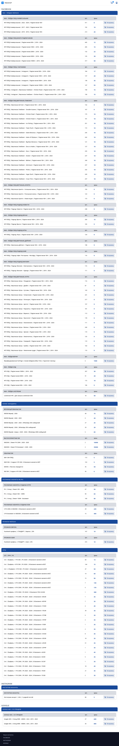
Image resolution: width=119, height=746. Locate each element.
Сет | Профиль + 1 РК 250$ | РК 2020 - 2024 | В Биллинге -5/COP (24, 661)
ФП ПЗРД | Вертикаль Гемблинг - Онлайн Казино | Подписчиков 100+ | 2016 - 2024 (31, 109)
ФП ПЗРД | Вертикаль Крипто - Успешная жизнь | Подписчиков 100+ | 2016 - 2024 (31, 189)
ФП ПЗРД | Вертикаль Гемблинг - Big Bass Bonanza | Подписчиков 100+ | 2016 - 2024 (31, 142)
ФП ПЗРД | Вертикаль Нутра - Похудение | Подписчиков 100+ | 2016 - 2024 (28, 281)
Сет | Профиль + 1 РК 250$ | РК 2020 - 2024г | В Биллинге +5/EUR (25, 629)
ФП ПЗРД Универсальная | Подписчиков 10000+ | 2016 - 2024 (24, 61)
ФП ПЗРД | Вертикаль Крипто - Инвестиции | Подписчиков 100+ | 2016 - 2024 (29, 198)
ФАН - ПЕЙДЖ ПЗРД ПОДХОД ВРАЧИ (15, 215)
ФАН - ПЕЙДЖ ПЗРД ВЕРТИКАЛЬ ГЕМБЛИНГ (18, 100)
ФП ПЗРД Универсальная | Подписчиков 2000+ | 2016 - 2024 (23, 51)
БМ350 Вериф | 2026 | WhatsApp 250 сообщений (20, 427)
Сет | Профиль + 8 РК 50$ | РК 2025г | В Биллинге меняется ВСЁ (25, 564)
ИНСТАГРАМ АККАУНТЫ (11, 693)
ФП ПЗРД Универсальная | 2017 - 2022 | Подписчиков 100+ (23, 27)
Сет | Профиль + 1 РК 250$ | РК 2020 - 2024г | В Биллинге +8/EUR (25, 597)
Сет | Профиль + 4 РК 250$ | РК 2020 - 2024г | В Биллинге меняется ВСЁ (27, 587)
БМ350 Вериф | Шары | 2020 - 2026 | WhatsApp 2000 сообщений (25, 432)
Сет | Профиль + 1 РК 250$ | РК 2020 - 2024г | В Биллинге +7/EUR (25, 610)
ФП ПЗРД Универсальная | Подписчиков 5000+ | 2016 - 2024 (23, 56)
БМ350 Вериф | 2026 (10, 413)
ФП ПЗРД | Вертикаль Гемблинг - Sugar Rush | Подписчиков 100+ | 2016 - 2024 (29, 174)
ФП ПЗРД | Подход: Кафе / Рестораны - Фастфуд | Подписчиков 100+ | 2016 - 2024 (30, 255)
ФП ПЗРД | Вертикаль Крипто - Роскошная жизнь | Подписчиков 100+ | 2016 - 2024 (31, 194)
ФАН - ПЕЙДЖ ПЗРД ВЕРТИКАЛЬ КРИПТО (17, 185)
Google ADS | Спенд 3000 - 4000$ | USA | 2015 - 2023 (21, 719)
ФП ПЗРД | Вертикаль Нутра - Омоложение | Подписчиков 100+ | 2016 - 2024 (29, 323)
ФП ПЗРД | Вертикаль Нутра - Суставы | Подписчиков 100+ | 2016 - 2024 (27, 290)
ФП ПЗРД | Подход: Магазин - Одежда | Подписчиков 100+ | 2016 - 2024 (27, 270)
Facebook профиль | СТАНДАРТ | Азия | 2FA (18, 542)
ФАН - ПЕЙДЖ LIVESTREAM (12, 391)
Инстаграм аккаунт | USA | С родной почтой (18, 697)
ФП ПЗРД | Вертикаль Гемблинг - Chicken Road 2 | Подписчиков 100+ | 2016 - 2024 (31, 119)
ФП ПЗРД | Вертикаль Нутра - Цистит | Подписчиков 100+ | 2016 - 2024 (27, 304)
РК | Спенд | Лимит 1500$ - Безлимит (16, 498)
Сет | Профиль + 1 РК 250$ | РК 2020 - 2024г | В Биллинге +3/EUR (25, 638)
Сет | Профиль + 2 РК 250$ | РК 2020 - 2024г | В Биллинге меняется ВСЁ (27, 578)
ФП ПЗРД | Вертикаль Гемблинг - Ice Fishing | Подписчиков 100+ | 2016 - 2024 (29, 123)
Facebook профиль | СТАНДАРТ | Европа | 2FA (19, 531)
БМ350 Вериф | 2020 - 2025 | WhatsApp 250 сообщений (22, 423)
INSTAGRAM (6, 683)
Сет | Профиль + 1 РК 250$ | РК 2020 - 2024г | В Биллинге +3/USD (25, 634)
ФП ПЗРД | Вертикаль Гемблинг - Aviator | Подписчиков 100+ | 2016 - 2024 (28, 156)
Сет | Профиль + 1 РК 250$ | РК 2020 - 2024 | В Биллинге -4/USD (24, 652)
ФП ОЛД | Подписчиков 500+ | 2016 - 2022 (17, 385)
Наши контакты (8, 735)
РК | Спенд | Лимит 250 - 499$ (14, 489)
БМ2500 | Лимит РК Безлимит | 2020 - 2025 (18, 447)
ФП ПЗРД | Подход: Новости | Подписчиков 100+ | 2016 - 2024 (24, 209)
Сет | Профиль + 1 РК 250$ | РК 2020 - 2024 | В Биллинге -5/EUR (24, 657)
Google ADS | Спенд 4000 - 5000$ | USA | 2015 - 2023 (21, 724)
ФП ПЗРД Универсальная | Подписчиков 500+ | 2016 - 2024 (23, 42)
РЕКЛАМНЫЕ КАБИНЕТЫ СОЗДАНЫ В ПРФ (17, 485)
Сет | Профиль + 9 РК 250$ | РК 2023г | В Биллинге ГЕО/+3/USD (24, 592)
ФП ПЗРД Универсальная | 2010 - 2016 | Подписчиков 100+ (23, 32)
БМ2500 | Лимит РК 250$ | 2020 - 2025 (16, 442)
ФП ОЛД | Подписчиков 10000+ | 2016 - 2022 (18, 371)
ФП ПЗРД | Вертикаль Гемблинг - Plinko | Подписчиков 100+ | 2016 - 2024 (28, 169)
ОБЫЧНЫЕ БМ (8, 453)
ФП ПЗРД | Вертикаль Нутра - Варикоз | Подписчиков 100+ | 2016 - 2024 (27, 313)
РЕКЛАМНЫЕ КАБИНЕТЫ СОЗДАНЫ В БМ (17, 505)
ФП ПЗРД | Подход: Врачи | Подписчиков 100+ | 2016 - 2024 (23, 224)
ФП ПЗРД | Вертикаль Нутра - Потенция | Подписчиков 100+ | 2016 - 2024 (28, 299)
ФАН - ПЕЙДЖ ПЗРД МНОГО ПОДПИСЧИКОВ (18, 38)
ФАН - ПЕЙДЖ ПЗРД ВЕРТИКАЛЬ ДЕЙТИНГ (17, 241)
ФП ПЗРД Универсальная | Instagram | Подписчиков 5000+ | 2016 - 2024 (27, 80)
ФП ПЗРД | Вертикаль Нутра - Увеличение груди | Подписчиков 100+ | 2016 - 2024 (31, 350)
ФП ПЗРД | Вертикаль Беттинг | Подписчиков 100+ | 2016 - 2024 (25, 105)
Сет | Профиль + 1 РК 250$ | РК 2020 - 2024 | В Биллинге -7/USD (24, 666)
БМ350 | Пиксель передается (13, 467)
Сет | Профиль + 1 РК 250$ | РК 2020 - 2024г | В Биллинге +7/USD (25, 606)
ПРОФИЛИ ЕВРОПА (10, 527)
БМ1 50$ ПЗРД (8, 457)
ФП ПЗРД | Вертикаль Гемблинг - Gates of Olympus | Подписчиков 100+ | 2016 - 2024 (31, 137)
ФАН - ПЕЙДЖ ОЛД (10, 367)
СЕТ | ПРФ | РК (9, 555)
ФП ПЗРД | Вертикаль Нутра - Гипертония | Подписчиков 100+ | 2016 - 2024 (28, 295)
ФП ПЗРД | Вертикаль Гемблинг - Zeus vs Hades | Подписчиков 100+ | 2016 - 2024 (30, 146)
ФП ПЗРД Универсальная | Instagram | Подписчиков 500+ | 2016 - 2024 (27, 71)
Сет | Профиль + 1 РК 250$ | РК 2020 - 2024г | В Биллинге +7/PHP (25, 620)
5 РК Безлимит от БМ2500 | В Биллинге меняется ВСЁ (21, 513)
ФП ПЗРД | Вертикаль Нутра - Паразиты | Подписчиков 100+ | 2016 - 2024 (28, 309)
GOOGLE (5, 705)
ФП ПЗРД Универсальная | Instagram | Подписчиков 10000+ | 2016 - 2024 (28, 85)
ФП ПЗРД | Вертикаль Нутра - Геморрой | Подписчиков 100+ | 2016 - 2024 (28, 341)
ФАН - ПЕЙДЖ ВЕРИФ (11, 356)
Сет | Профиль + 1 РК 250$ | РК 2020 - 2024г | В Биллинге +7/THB (25, 615)
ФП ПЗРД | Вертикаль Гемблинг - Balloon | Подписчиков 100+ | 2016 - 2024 (28, 160)
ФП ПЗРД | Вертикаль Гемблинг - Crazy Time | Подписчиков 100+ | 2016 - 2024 (29, 179)
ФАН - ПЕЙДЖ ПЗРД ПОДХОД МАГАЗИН (16, 262)
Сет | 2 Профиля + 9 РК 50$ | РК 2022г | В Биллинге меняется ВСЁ (25, 569)
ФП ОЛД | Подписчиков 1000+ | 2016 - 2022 (18, 380)
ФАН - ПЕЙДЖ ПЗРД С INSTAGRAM (15, 67)
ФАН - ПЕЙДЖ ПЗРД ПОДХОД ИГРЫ (15, 230)
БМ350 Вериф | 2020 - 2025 (13, 418)
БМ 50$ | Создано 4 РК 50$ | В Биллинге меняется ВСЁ (21, 471)
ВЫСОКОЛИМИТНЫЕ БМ (12, 438)
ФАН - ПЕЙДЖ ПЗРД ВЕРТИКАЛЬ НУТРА (16, 277)
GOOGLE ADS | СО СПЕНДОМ (13, 715)
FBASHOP (6, 3)
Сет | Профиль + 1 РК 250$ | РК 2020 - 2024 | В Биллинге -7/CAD (24, 675)
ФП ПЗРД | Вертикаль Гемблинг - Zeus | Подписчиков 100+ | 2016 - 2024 (27, 151)
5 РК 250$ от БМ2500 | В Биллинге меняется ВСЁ (20, 509)
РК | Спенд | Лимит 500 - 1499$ (14, 494)
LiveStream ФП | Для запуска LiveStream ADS (18, 395)
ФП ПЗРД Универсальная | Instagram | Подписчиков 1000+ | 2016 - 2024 (27, 76)
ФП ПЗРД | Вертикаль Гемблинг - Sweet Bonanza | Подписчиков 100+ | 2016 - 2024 (31, 132)
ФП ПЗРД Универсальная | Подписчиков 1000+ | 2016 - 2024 (23, 47)
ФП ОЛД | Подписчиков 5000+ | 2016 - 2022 (18, 376)
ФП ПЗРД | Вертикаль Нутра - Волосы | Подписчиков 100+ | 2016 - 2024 (27, 327)
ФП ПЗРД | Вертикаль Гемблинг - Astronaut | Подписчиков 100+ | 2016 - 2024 (29, 165)
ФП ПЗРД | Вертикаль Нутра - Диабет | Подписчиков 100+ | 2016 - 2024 (27, 286)
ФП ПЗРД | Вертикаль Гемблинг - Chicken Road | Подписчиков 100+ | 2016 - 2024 (30, 114)
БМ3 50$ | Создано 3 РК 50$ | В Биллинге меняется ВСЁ (22, 462)
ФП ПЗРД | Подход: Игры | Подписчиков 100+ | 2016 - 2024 (23, 234)
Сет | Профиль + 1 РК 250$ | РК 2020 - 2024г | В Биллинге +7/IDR (25, 624)
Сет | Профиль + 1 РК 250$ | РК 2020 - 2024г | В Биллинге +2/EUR (25, 643)
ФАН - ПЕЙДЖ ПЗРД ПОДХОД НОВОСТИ (16, 205)
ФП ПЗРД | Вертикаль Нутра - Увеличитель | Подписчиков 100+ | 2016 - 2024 (29, 336)
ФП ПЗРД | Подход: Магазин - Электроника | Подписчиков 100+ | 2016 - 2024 (29, 266)
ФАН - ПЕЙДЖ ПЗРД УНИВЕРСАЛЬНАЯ (16, 18)
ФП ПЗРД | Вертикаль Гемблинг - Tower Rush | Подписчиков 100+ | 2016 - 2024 (29, 128)
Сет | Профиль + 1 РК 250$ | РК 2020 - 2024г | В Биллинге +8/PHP (25, 601)
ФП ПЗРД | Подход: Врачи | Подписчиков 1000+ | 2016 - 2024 (24, 219)
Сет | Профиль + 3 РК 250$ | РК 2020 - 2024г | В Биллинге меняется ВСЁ (27, 583)
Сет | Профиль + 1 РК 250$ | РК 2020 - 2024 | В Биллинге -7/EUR (24, 671)
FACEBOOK (6, 9)
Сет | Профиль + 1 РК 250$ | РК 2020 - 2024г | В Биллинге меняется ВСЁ (27, 573)
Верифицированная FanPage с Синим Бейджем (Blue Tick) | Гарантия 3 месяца (29, 361)
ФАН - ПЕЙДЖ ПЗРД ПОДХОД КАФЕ (15, 251)
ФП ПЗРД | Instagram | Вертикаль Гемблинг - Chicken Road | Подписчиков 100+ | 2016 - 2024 (34, 90)
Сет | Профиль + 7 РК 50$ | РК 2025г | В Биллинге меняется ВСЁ (25, 560)
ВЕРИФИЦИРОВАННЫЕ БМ (12, 409)
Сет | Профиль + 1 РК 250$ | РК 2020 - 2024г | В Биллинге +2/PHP (25, 647)
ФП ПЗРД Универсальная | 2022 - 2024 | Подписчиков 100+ (23, 22)
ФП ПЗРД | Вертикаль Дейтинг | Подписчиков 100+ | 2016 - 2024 (25, 245)
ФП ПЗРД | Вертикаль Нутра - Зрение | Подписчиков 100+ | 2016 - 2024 (27, 332)
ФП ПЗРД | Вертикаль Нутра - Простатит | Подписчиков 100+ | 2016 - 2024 (28, 318)
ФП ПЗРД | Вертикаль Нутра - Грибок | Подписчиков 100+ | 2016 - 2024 (27, 346)
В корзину (109, 22)
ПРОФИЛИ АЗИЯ (9, 538)
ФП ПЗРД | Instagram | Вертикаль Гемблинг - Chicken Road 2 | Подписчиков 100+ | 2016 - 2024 (35, 94)
